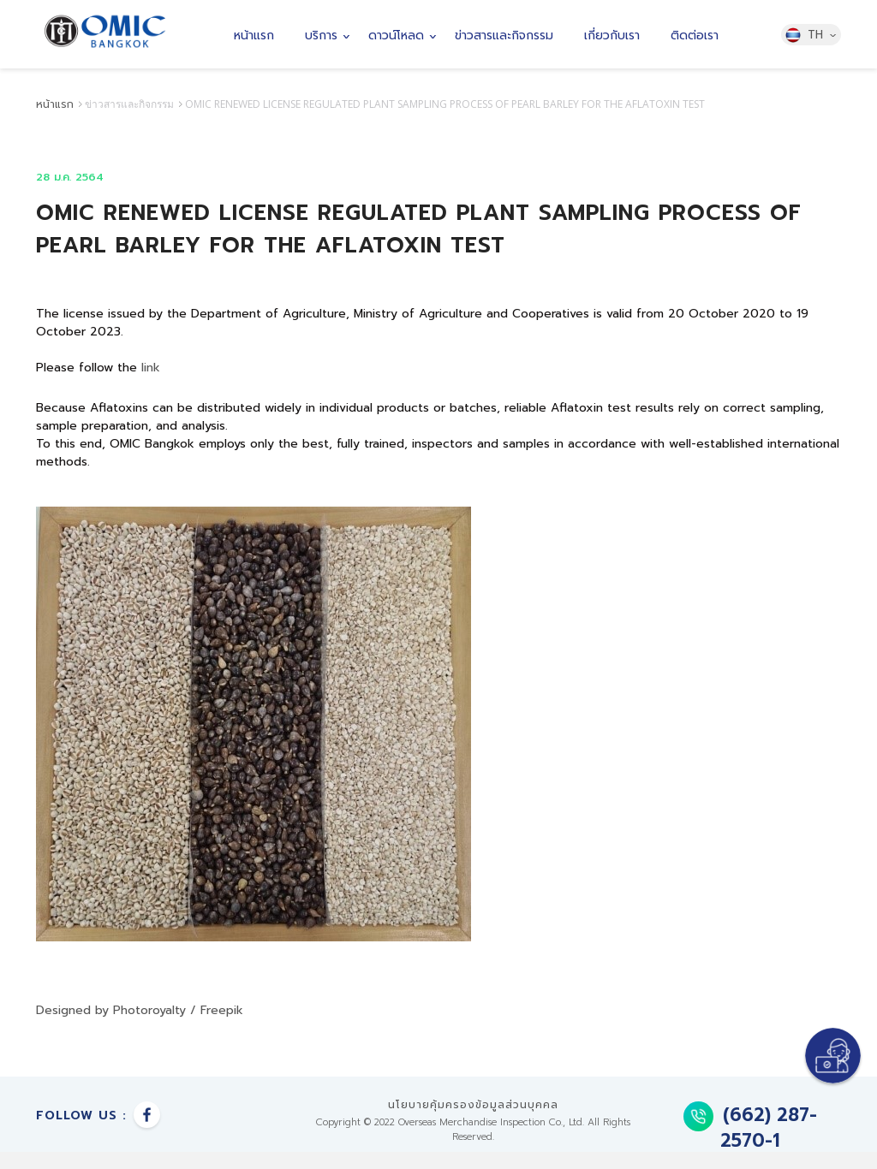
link (152, 368)
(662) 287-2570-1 (750, 1127)
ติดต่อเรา (695, 36)
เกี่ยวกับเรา (612, 36)
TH (810, 35)
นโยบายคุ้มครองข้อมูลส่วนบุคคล (473, 1105)
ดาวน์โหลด (396, 36)
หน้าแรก (254, 36)
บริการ (321, 36)
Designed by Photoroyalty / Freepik (139, 1010)
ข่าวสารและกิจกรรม (504, 36)
